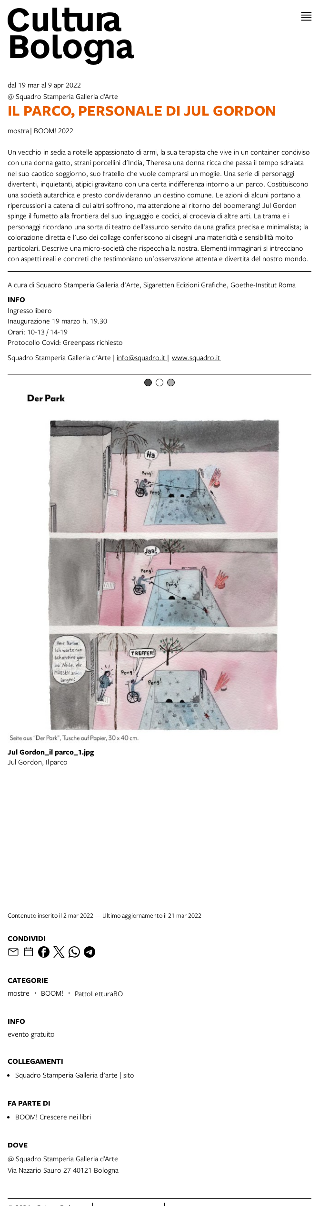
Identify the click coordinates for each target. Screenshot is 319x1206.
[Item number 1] (148, 382)
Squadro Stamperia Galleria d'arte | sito (74, 1074)
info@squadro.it (142, 357)
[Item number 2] (159, 382)
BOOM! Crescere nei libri (53, 1116)
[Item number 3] (171, 382)
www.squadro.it (196, 357)
